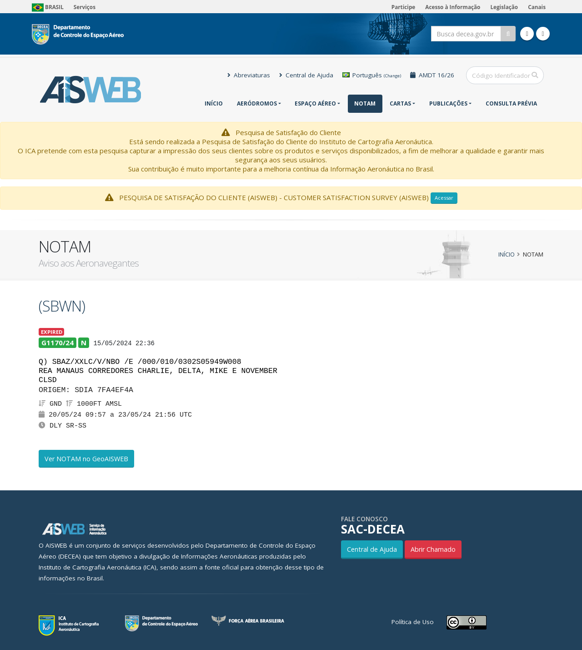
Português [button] (371, 75)
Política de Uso (412, 622)
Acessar (444, 197)
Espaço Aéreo (315, 103)
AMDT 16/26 (432, 75)
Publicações (448, 103)
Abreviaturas (248, 75)
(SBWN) (62, 306)
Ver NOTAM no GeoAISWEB (86, 458)
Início (214, 103)
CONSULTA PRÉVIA (511, 103)
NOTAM (365, 103)
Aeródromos (257, 103)
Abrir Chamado (433, 549)
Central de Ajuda (306, 75)
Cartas (400, 103)
